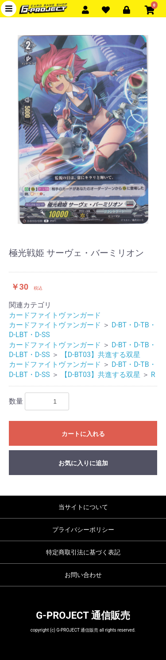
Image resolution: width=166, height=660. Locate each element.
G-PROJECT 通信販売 (83, 615)
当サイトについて (83, 507)
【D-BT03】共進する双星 (100, 354)
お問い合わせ (83, 574)
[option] (83, 129)
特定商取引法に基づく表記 (83, 552)
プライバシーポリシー (83, 529)
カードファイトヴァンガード (55, 315)
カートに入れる (83, 433)
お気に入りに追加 (83, 463)
